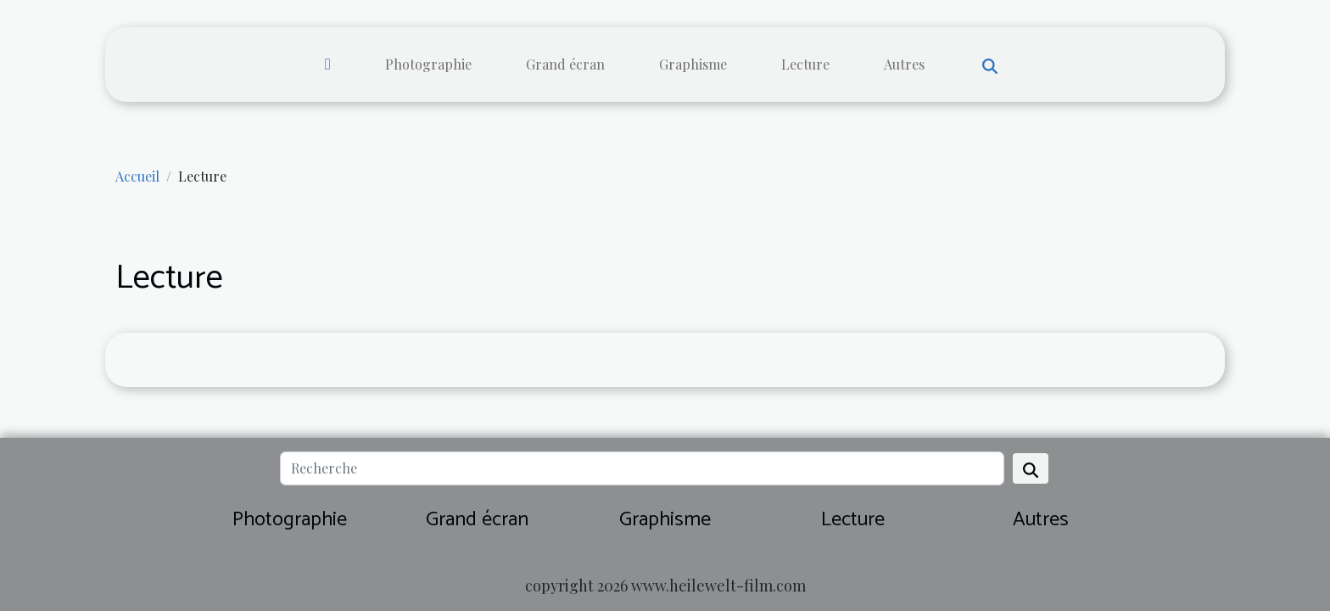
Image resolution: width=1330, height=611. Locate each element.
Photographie (428, 64)
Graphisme (693, 64)
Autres (904, 64)
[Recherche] (641, 468)
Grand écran (565, 64)
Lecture (805, 64)
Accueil (137, 176)
